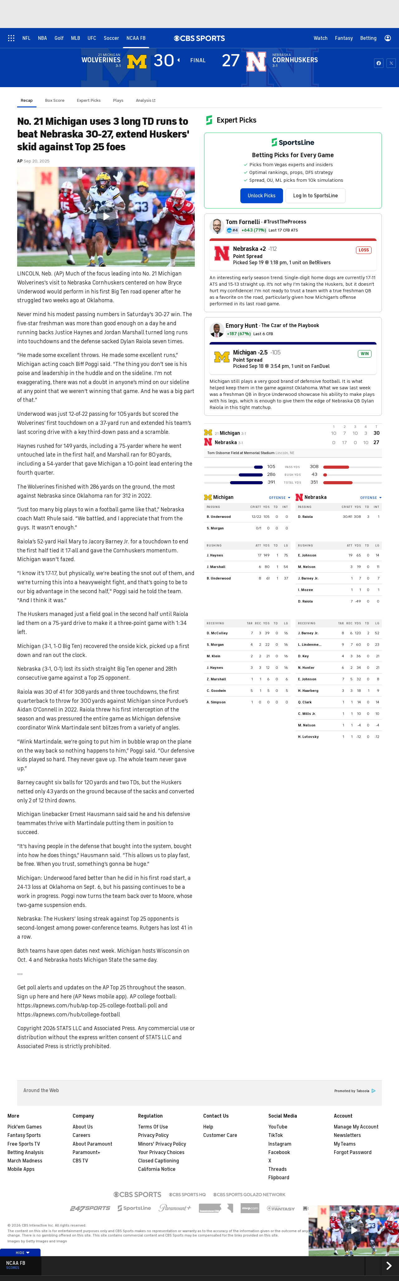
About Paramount (92, 1144)
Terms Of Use (153, 1127)
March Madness (24, 1161)
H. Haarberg (308, 690)
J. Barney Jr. (308, 578)
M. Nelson (306, 567)
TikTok (275, 1135)
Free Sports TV (23, 1144)
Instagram (279, 1144)
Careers (81, 1135)
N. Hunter (306, 667)
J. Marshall (216, 567)
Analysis (144, 100)
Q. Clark (305, 702)
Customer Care (220, 1135)
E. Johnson (307, 555)
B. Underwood (219, 516)
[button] (106, 216)
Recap (27, 100)
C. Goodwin (216, 690)
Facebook (279, 1152)
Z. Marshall (216, 679)
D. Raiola (305, 516)
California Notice (156, 1169)
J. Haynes (215, 555)
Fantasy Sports (24, 1135)
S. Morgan (215, 528)
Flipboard (278, 1178)
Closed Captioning (158, 1161)
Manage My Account (356, 1127)
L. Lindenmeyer (311, 644)
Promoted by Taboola (355, 1091)
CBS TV (80, 1161)
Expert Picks (89, 100)
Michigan (223, 497)
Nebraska (316, 497)
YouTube (277, 1127)
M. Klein (213, 656)
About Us (83, 1127)
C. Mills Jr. (307, 713)
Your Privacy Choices (161, 1152)
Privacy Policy (153, 1135)
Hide (23, 1252)
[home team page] (256, 62)
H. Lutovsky (308, 736)
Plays (118, 100)
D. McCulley (217, 633)
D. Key (303, 656)
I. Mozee (305, 590)
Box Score (55, 100)
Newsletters (347, 1135)
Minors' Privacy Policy (162, 1144)
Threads (277, 1169)
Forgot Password (353, 1152)
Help (208, 1127)
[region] (106, 217)
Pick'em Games (24, 1127)
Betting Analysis (25, 1152)
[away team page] (137, 62)
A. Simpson (216, 702)
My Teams (345, 1144)
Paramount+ (86, 1152)
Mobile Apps (21, 1169)
